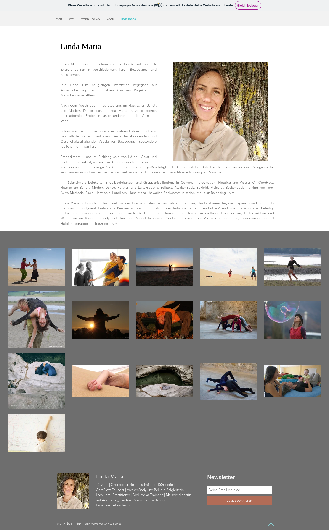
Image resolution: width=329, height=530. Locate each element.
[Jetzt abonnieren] (239, 500)
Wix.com (115, 523)
